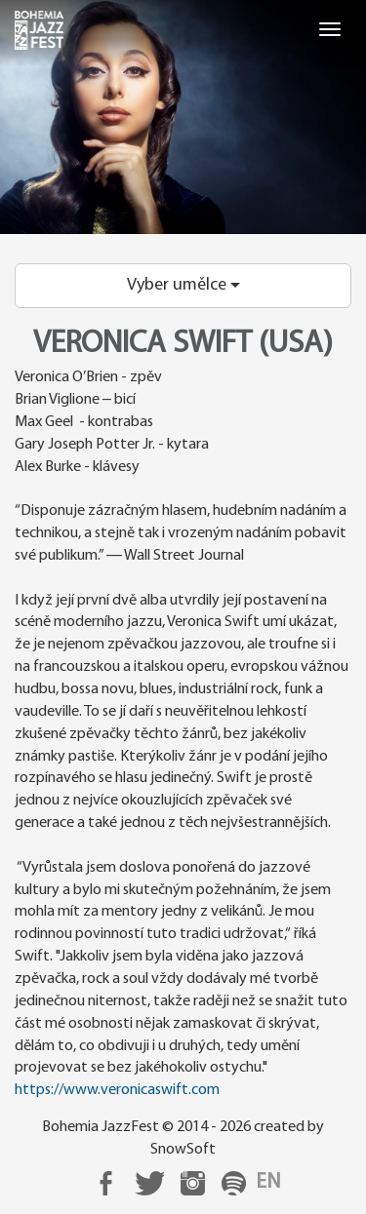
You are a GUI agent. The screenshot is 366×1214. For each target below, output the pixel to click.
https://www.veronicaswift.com (117, 1090)
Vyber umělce (183, 285)
